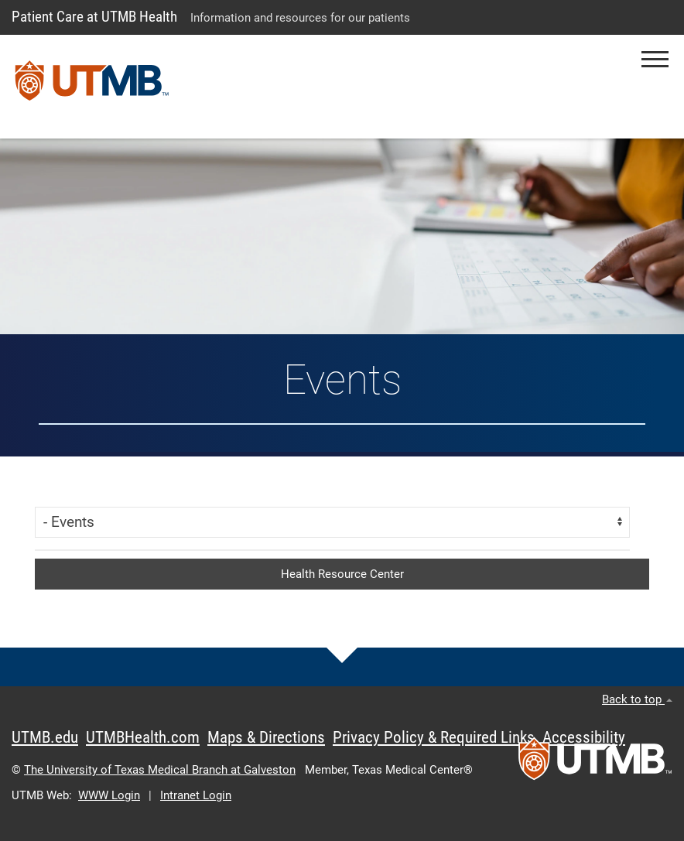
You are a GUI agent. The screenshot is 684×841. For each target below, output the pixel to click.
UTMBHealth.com (143, 737)
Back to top (637, 699)
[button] (655, 59)
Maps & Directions (266, 737)
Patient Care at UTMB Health (94, 17)
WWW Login (109, 795)
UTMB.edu (45, 737)
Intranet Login (195, 795)
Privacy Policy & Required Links (434, 737)
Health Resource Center (342, 574)
